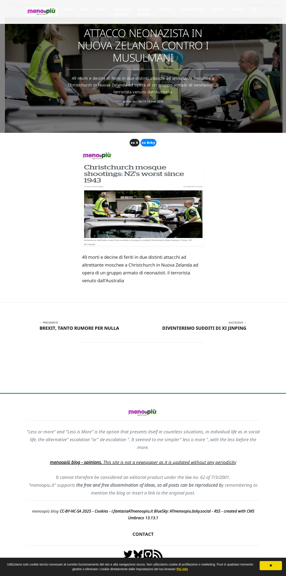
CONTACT (143, 534)
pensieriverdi (192, 9)
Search (238, 9)
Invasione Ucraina (122, 12)
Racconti (166, 9)
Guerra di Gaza (144, 12)
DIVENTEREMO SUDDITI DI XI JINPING (204, 328)
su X (134, 142)
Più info (182, 569)
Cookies (101, 511)
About (101, 9)
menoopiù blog (63, 511)
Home (69, 9)
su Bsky (148, 142)
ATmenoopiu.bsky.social (190, 511)
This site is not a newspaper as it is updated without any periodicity (143, 462)
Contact (218, 9)
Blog (85, 9)
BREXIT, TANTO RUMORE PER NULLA (79, 328)
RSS (253, 9)
